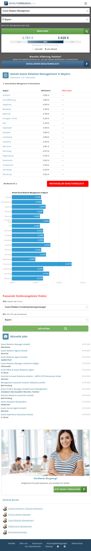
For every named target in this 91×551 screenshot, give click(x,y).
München (7, 146)
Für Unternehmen (33, 546)
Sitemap (49, 546)
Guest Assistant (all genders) (13, 401)
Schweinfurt (8, 165)
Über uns (23, 543)
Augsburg (7, 104)
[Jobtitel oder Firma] (45, 307)
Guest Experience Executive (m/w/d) (17, 414)
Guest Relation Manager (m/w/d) (15, 344)
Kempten (7, 132)
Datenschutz (77, 543)
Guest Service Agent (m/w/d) (13, 408)
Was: (12, 301)
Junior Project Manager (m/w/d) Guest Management (24, 389)
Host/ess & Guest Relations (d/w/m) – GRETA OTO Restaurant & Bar (31, 376)
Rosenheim (8, 160)
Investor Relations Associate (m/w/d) (17, 395)
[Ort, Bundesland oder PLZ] (45, 20)
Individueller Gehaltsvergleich (66, 183)
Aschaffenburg (9, 100)
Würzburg (7, 174)
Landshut (7, 141)
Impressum (37, 543)
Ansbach (6, 95)
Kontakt (11, 543)
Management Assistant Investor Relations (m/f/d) (23, 382)
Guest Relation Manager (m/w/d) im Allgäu (20, 363)
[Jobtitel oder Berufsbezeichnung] (45, 11)
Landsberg (7, 137)
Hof (4, 123)
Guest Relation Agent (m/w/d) (14, 350)
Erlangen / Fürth (10, 118)
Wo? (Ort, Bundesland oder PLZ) (15, 25)
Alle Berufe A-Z (9, 183)
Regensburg (8, 155)
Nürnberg (7, 151)
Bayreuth (7, 114)
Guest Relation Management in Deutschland (22, 83)
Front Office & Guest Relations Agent (17, 370)
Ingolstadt (7, 127)
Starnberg (7, 169)
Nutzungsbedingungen (57, 543)
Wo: (15, 314)
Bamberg (7, 109)
